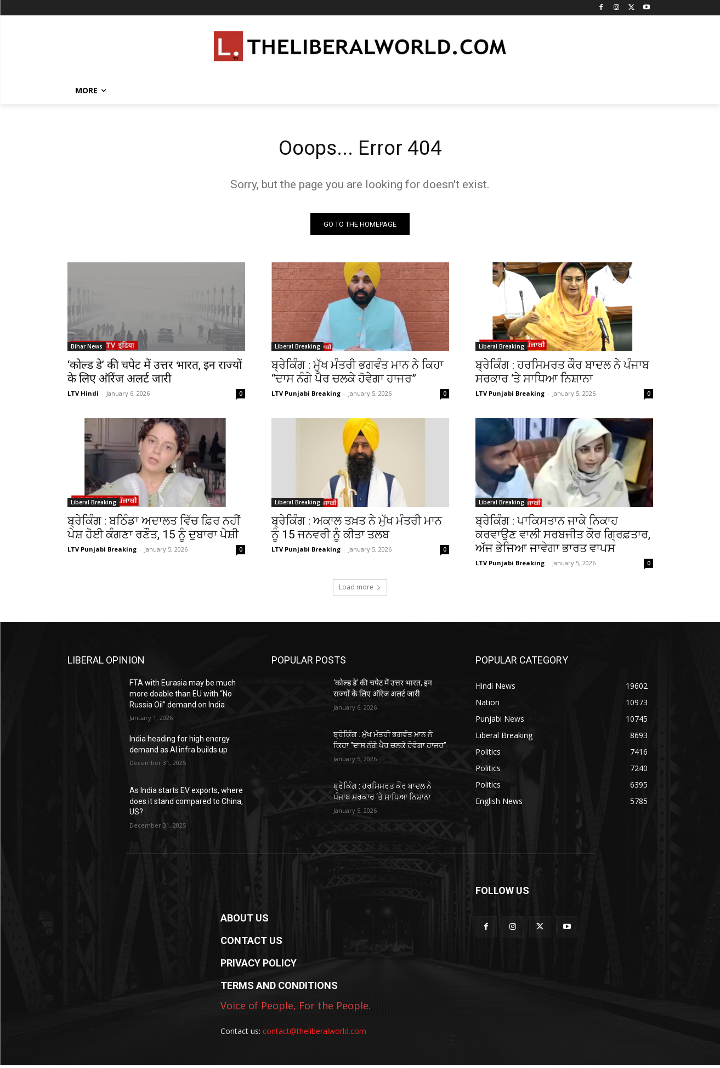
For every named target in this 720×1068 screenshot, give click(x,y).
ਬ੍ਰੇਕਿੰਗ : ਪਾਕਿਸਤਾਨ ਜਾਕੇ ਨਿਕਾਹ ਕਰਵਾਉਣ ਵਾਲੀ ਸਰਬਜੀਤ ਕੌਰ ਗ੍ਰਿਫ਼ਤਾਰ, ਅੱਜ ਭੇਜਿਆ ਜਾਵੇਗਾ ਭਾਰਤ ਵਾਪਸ (562, 537)
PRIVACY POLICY (258, 965)
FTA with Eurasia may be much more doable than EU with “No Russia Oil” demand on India (182, 696)
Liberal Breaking (297, 349)
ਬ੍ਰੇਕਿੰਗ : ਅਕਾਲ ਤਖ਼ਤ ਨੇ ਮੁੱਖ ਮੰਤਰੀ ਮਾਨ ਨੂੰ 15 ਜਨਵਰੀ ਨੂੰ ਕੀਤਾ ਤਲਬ (356, 530)
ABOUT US (244, 920)
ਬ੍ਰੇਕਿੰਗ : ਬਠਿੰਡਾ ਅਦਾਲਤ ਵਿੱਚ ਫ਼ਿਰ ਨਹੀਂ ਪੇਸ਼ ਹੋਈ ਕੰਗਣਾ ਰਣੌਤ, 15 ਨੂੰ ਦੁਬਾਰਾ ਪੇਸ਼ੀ (153, 530)
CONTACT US (251, 943)
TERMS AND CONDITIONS (279, 988)
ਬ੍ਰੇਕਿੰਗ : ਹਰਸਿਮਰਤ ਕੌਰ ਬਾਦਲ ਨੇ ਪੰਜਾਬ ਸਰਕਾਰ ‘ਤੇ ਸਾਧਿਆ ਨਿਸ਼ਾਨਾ (562, 374)
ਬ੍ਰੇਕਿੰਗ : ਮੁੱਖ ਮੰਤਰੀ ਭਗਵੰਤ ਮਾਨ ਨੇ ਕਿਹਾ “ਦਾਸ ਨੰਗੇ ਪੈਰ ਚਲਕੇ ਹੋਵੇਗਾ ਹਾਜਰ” (357, 374)
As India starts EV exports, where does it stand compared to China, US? (186, 804)
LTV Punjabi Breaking (306, 396)
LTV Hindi (83, 396)
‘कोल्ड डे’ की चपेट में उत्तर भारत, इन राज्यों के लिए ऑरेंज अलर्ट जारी (154, 374)
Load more (360, 589)
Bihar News (87, 349)
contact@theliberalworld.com (314, 1033)
